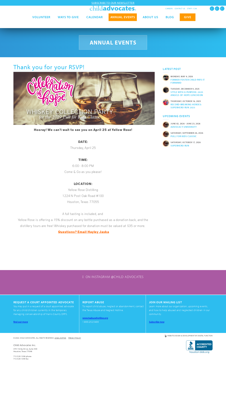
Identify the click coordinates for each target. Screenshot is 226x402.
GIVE (187, 24)
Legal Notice (60, 371)
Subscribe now (157, 354)
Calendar (94, 24)
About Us (150, 24)
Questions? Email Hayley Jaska (83, 231)
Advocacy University (184, 126)
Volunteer (41, 24)
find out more (20, 354)
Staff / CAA (192, 8)
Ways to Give (68, 24)
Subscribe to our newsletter (113, 3)
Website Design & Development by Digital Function (190, 368)
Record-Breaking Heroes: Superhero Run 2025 (186, 106)
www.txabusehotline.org (95, 350)
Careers (169, 8)
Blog (170, 24)
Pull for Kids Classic (184, 136)
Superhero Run (180, 145)
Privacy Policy (74, 371)
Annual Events (122, 24)
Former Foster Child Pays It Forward (188, 81)
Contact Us (180, 8)
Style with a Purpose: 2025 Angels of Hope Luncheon (187, 93)
